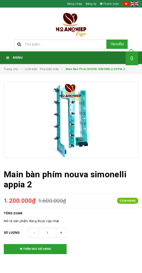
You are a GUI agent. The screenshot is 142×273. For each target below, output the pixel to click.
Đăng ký (91, 4)
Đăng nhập (74, 4)
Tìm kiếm (117, 44)
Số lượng (12, 232)
